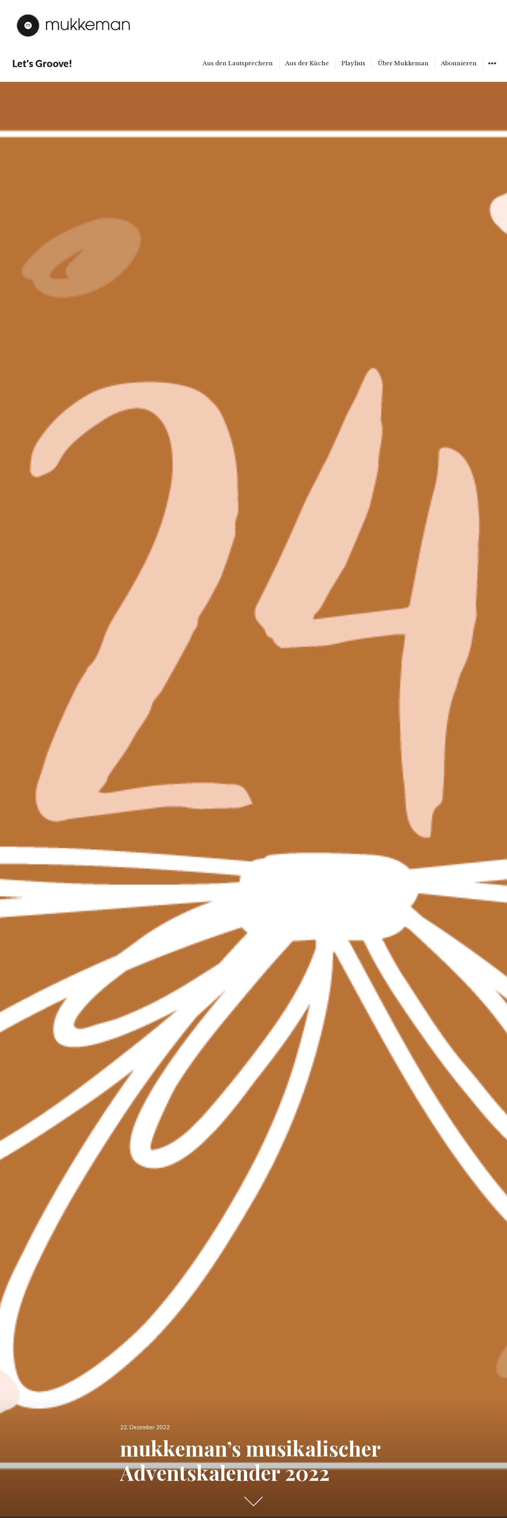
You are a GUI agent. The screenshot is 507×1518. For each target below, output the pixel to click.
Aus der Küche (307, 63)
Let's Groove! (42, 63)
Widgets (492, 68)
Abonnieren (459, 63)
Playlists (353, 63)
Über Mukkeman (403, 63)
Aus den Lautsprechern (238, 63)
